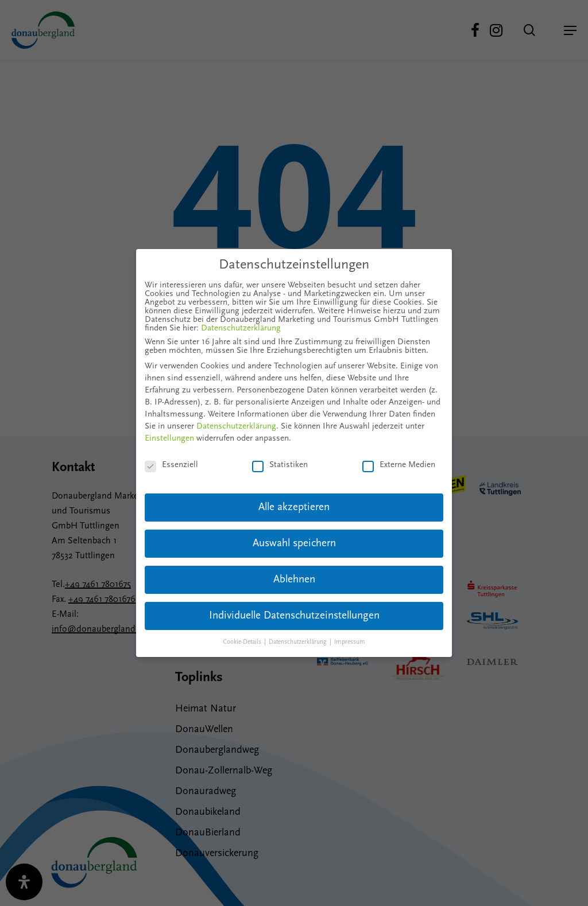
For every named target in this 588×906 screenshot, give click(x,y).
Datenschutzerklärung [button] (298, 642)
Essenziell (171, 465)
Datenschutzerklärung (241, 328)
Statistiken (280, 465)
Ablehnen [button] (294, 579)
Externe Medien (398, 465)
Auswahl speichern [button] (294, 543)
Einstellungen (169, 438)
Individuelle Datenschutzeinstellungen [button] (294, 616)
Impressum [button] (349, 642)
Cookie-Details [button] (243, 642)
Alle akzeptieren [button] (294, 507)
